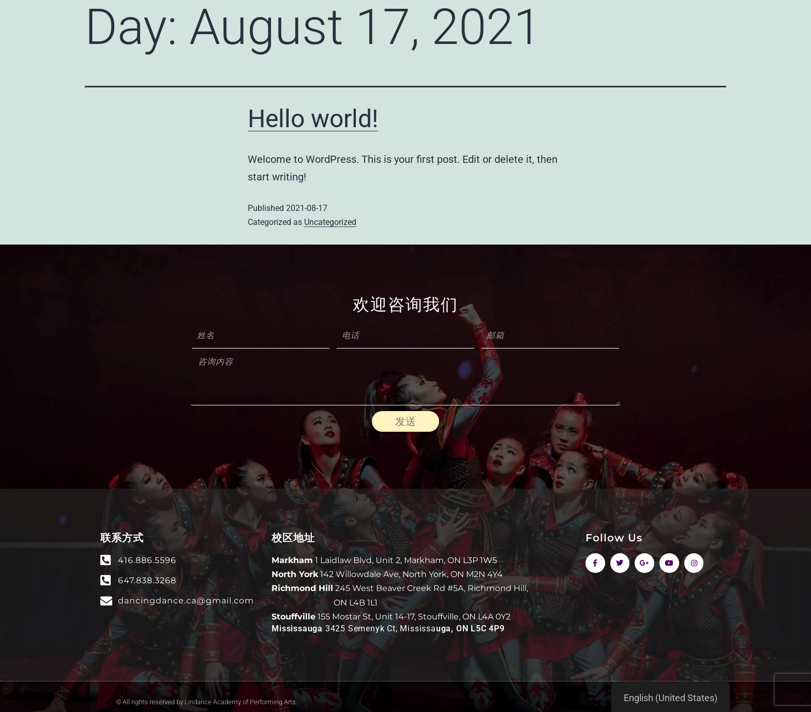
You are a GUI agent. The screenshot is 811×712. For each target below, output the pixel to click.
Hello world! (313, 118)
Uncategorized (330, 222)
